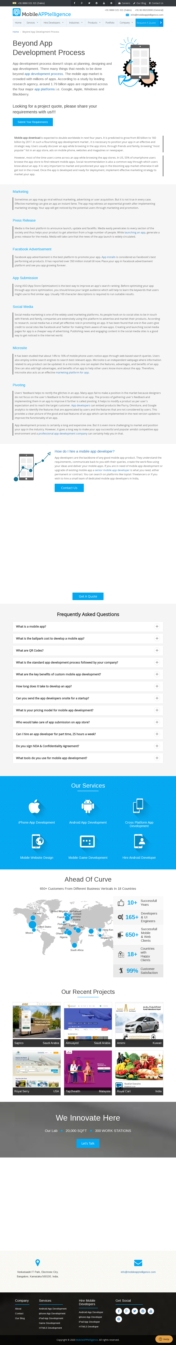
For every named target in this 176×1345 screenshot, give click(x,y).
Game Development (49, 1323)
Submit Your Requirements (33, 122)
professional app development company (62, 433)
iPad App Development (51, 1318)
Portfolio (110, 22)
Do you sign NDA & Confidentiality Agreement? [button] (88, 746)
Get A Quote (88, 596)
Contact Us (156, 3)
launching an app (135, 232)
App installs (109, 257)
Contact (19, 1313)
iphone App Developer (90, 1317)
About (18, 1308)
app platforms (44, 89)
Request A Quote (146, 22)
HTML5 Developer (89, 1326)
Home (18, 22)
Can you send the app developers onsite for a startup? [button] (88, 698)
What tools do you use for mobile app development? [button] (88, 758)
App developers (80, 405)
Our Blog (139, 3)
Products (94, 24)
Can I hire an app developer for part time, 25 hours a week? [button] (88, 734)
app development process (44, 74)
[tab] (88, 627)
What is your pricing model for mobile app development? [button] (88, 710)
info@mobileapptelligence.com (147, 14)
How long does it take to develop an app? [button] (88, 686)
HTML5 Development (50, 1327)
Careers (124, 3)
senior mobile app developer (112, 470)
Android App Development (53, 1308)
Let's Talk (88, 1143)
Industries (76, 24)
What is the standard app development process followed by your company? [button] (88, 662)
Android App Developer (91, 1312)
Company (127, 24)
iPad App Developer (89, 1321)
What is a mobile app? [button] (88, 626)
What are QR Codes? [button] (88, 650)
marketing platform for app (72, 372)
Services (33, 24)
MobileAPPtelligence (86, 1339)
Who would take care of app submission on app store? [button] (88, 722)
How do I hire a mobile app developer (84, 451)
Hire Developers (54, 24)
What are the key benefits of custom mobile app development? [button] (88, 674)
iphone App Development (52, 1313)
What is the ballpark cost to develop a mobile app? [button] (88, 638)
